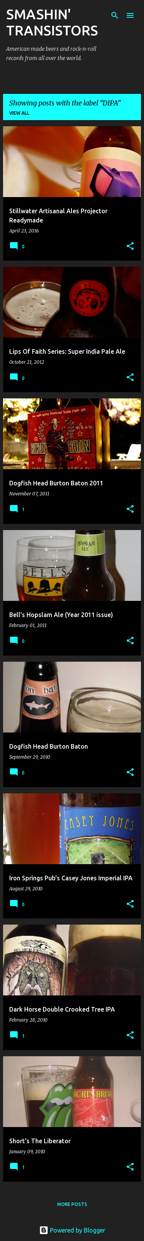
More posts (72, 1204)
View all (19, 112)
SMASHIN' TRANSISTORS (52, 22)
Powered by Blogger (72, 1230)
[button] (130, 246)
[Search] (114, 15)
